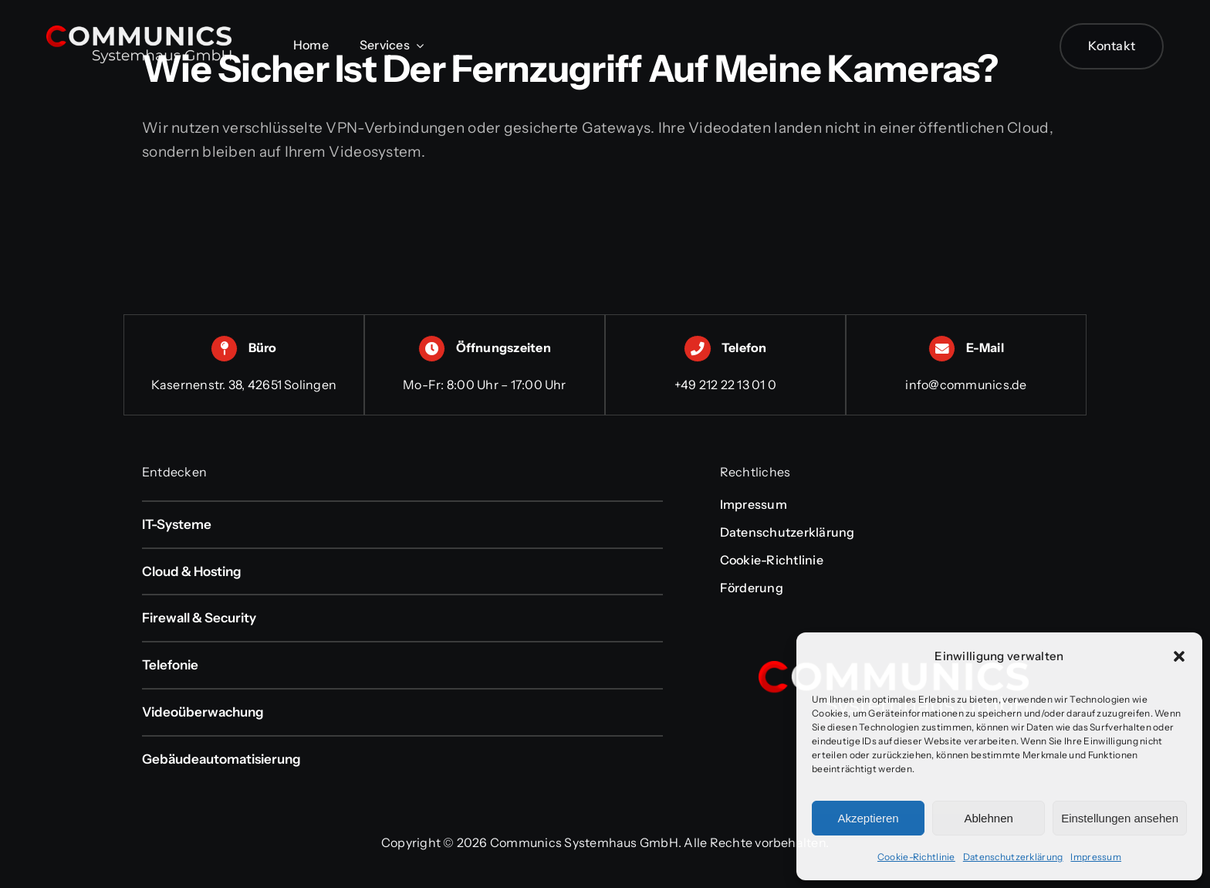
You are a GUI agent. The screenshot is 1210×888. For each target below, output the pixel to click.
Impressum (1095, 857)
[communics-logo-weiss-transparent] (139, 33)
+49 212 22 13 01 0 (725, 384)
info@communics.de (965, 384)
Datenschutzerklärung (1013, 857)
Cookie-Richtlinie (916, 857)
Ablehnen (988, 818)
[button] (1179, 656)
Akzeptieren (867, 818)
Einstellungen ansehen (1119, 818)
